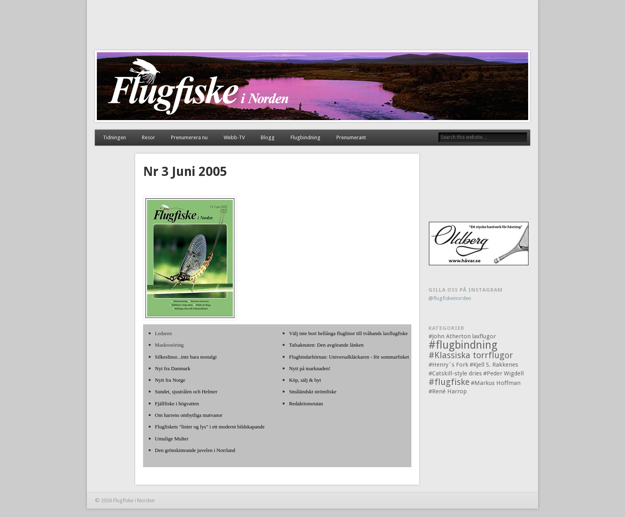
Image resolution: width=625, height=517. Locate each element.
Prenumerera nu (189, 137)
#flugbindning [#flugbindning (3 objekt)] (462, 345)
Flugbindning (305, 137)
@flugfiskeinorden (449, 298)
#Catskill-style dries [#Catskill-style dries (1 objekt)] (455, 373)
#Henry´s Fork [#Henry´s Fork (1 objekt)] (448, 364)
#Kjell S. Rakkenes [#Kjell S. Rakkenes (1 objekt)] (494, 364)
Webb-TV (234, 137)
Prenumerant (351, 137)
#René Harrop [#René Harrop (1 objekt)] (447, 391)
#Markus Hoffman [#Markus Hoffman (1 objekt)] (496, 383)
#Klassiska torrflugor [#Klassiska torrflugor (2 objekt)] (470, 355)
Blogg (268, 137)
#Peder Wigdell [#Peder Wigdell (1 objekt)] (503, 373)
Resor (148, 137)
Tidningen (114, 137)
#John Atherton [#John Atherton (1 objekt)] (449, 336)
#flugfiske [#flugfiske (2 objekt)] (449, 382)
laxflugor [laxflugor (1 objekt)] (484, 336)
